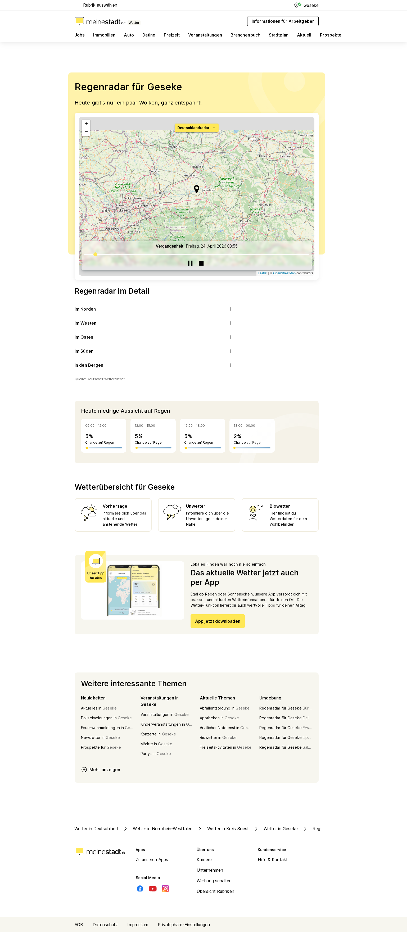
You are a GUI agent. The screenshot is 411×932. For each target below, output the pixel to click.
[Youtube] (152, 888)
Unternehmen (210, 870)
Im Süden (155, 351)
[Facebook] (140, 888)
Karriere (204, 859)
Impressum (137, 924)
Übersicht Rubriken (215, 891)
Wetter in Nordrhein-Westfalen (157, 828)
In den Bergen (155, 365)
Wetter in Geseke (275, 828)
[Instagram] (165, 888)
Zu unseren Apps (152, 859)
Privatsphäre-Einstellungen (184, 924)
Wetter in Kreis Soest (223, 828)
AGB (79, 924)
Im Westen (155, 323)
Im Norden (155, 309)
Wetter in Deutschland (96, 828)
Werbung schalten (214, 880)
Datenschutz (105, 924)
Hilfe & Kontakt (273, 859)
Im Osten (155, 337)
